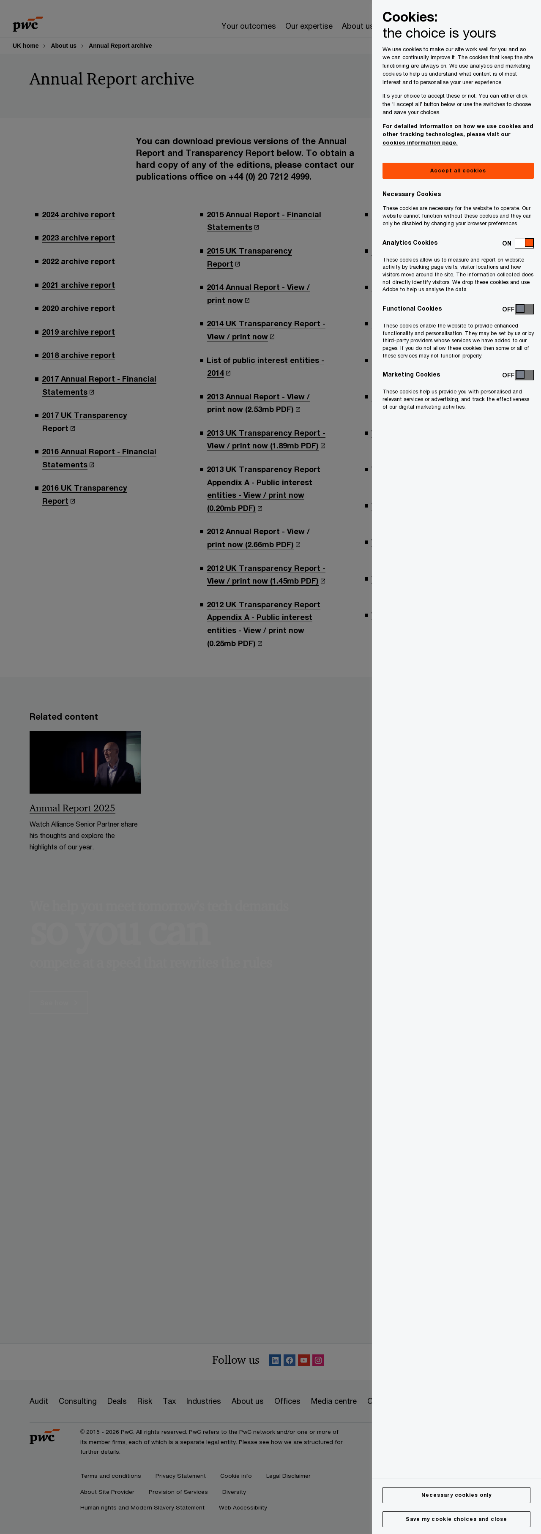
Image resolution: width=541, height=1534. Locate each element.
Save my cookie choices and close (456, 1519)
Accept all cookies (458, 170)
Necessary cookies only (456, 1495)
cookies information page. (420, 142)
